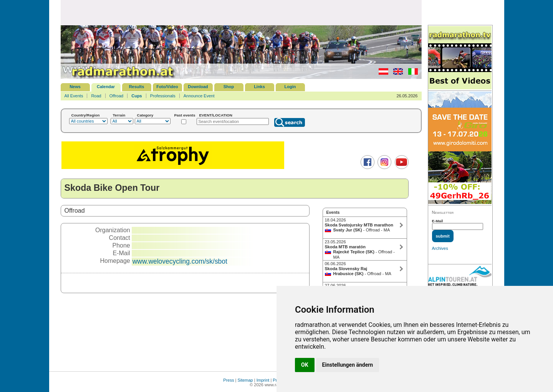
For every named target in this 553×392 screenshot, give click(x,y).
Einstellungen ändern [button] (347, 365)
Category (145, 115)
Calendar (106, 86)
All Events (74, 95)
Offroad (116, 95)
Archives (440, 248)
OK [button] (304, 365)
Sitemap (245, 380)
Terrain (119, 115)
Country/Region (85, 115)
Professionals (163, 95)
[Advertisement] (241, 12)
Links (259, 86)
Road (96, 95)
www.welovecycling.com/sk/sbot (179, 261)
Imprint (263, 380)
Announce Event (199, 95)
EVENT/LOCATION (215, 115)
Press (228, 380)
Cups (136, 95)
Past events (184, 115)
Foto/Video (167, 86)
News (75, 86)
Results (136, 86)
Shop (229, 86)
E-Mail (437, 221)
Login (290, 86)
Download (198, 86)
